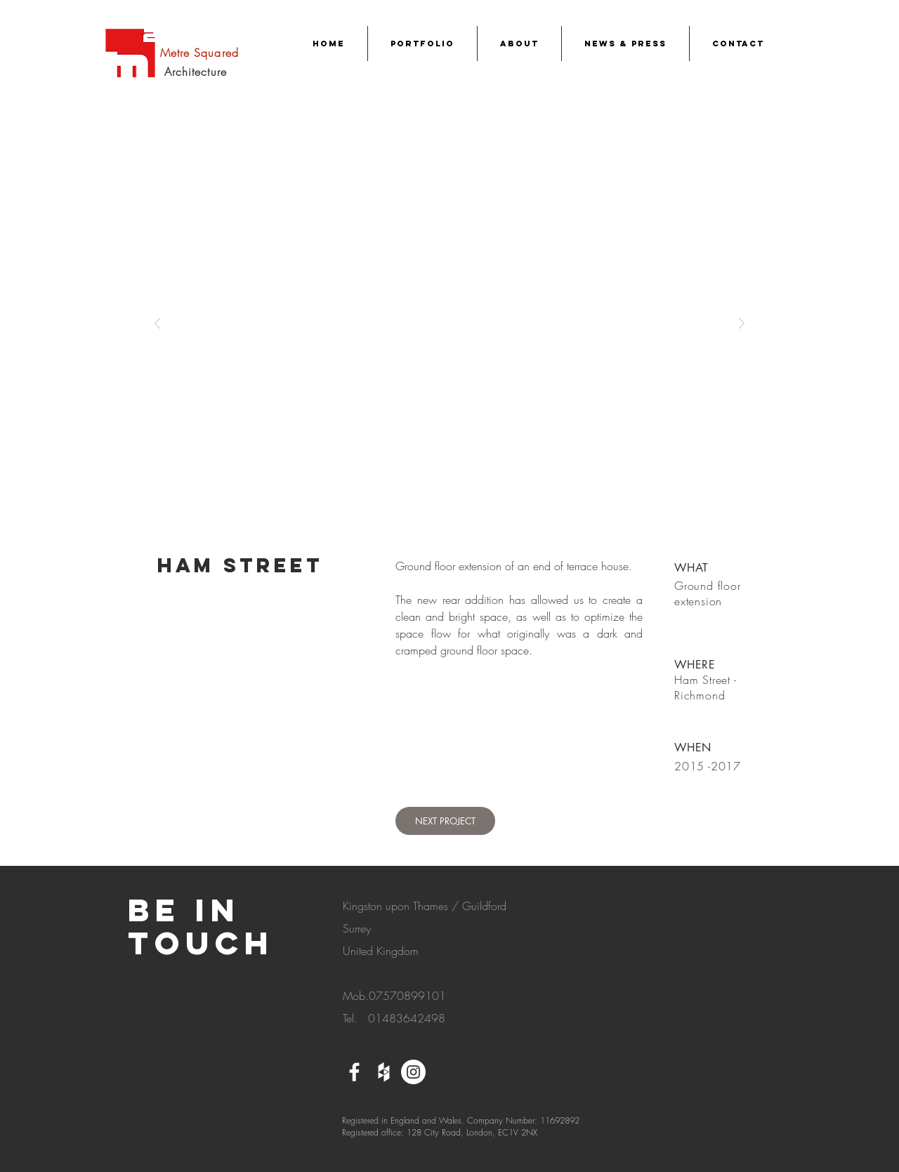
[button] (449, 322)
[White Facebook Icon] (354, 1072)
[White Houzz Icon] (384, 1072)
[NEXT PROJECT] (445, 821)
